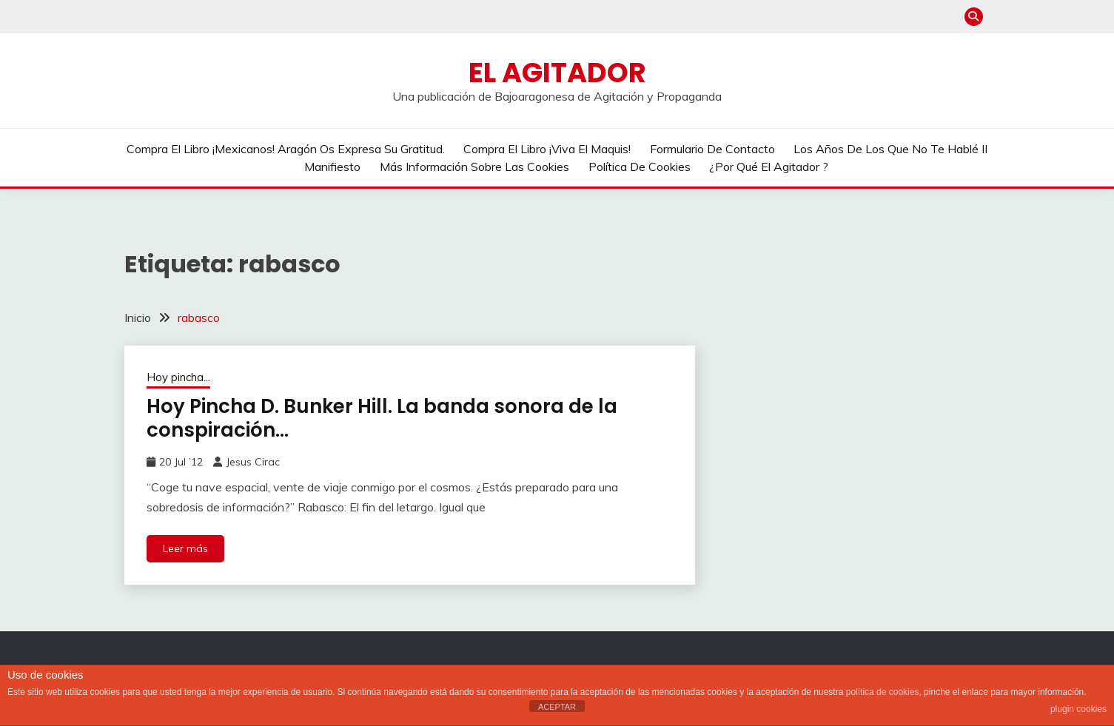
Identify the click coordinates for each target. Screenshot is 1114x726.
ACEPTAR (557, 706)
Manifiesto (332, 166)
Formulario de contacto (712, 148)
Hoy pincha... (178, 377)
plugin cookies (1078, 709)
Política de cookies (639, 166)
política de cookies (882, 692)
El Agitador (557, 72)
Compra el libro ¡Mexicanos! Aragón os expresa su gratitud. (286, 148)
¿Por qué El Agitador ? (768, 166)
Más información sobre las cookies (474, 166)
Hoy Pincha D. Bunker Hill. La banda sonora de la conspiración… (382, 418)
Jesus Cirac (253, 461)
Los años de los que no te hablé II (890, 148)
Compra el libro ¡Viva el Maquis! (547, 148)
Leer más (185, 548)
